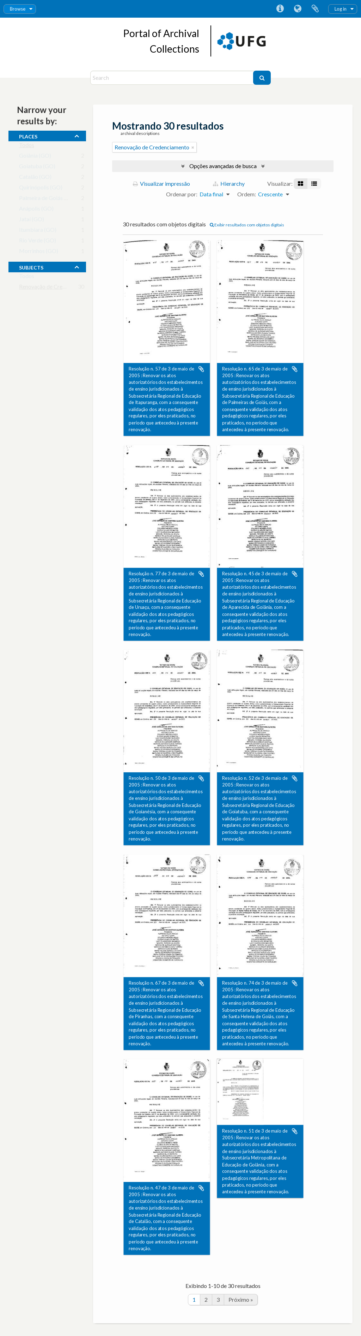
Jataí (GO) (31, 220)
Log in (341, 9)
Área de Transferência (315, 9)
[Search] (172, 78)
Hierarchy (229, 183)
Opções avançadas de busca (223, 165)
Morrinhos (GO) (38, 252)
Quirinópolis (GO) (40, 188)
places (28, 135)
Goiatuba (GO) (37, 167)
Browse (17, 9)
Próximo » (240, 1299)
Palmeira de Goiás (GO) (47, 199)
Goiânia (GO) (35, 157)
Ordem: (246, 194)
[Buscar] (262, 78)
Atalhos (280, 9)
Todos (26, 146)
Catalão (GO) (35, 178)
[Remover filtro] (192, 147)
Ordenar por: (181, 194)
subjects (31, 266)
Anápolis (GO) (36, 210)
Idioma (297, 9)
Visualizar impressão (161, 183)
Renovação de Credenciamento (56, 288)
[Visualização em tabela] (314, 183)
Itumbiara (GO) (37, 231)
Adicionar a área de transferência (201, 369)
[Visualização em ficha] (300, 183)
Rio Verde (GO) (37, 241)
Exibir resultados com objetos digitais (247, 224)
